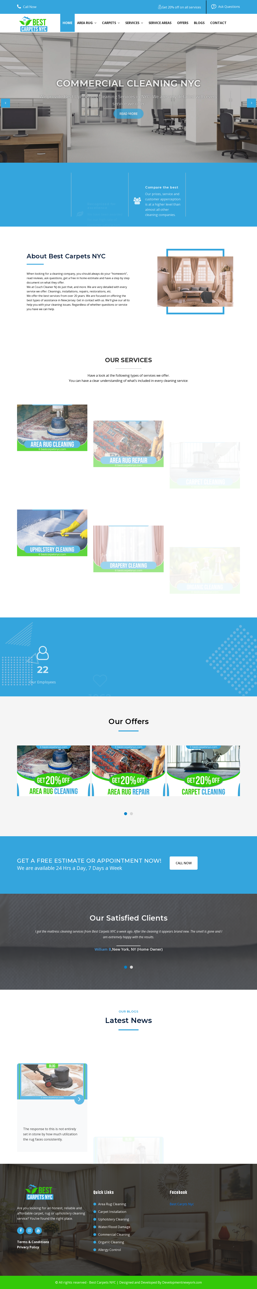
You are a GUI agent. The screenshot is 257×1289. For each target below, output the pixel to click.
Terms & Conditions (33, 1242)
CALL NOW (184, 863)
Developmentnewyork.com (182, 1282)
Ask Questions (225, 7)
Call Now (26, 6)
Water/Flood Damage (114, 1227)
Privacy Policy (28, 1247)
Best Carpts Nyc (182, 1204)
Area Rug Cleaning (112, 1204)
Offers (182, 23)
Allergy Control (109, 1250)
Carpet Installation (112, 1211)
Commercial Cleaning (114, 1234)
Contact (218, 23)
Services (134, 23)
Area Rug (86, 23)
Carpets (111, 23)
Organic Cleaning (111, 1242)
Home (67, 23)
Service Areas (160, 23)
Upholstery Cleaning (113, 1219)
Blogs (199, 23)
